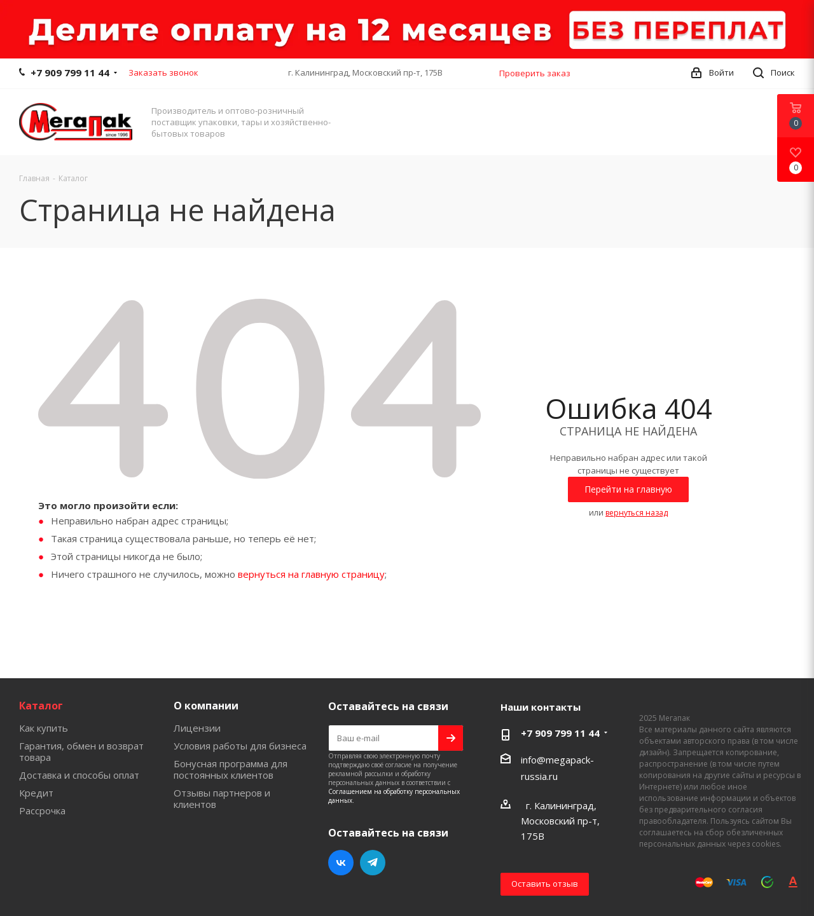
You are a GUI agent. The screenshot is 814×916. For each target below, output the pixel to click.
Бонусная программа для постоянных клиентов (230, 769)
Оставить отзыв (544, 883)
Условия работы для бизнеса (240, 745)
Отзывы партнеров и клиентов (222, 798)
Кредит (36, 792)
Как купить (43, 727)
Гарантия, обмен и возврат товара (81, 751)
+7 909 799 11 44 (70, 72)
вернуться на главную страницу (311, 574)
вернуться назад (636, 512)
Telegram (372, 862)
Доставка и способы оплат (79, 775)
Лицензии (197, 727)
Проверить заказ (534, 73)
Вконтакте (341, 862)
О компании (206, 706)
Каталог (41, 706)
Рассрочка (42, 810)
